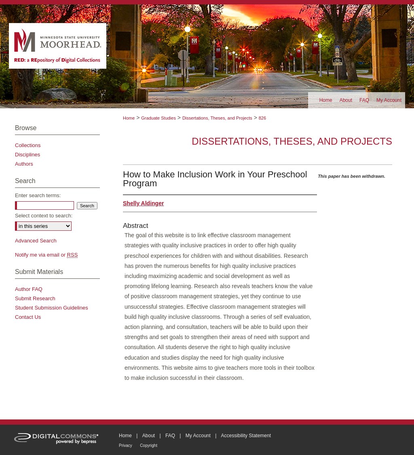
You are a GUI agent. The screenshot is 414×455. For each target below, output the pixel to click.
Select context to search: (43, 216)
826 (262, 118)
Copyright (148, 445)
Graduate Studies (158, 118)
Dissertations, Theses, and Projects (217, 118)
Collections (28, 145)
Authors (24, 164)
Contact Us (28, 317)
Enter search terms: (38, 195)
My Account (198, 435)
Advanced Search (36, 241)
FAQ (170, 435)
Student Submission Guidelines (51, 308)
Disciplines (27, 155)
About (148, 435)
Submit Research (35, 298)
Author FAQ (28, 289)
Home (129, 118)
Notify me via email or (46, 255)
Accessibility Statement (246, 435)
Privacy (125, 445)
